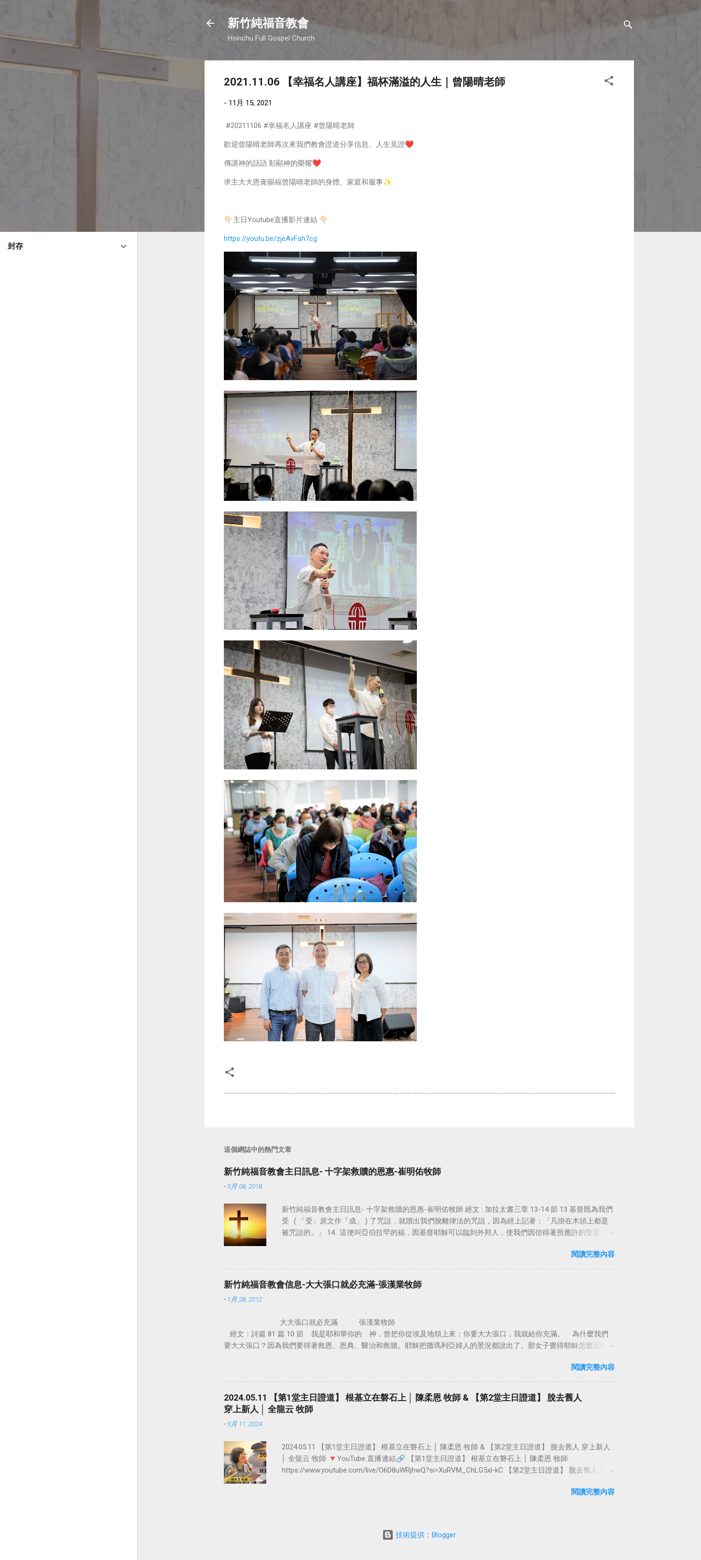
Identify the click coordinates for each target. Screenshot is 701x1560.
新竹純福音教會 (268, 23)
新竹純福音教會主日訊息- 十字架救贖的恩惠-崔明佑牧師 (332, 1171)
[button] (609, 82)
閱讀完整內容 (593, 1254)
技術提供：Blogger (419, 1535)
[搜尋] (628, 26)
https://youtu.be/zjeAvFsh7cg (270, 238)
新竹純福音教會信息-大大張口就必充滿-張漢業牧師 (323, 1284)
